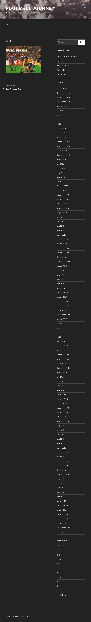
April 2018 (60, 284)
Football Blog (62, 595)
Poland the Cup (62, 61)
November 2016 (63, 359)
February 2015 (62, 452)
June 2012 (60, 532)
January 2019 (62, 244)
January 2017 (62, 350)
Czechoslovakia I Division (67, 57)
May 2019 (60, 226)
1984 (59, 577)
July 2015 (60, 430)
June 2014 (60, 488)
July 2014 (60, 483)
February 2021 (62, 133)
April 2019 (60, 230)
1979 (58, 555)
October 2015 (62, 417)
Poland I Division (63, 70)
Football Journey (31, 8)
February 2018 (62, 293)
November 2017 (63, 306)
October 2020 (62, 151)
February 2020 (62, 186)
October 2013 (62, 523)
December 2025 (63, 93)
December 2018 (63, 248)
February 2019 (62, 239)
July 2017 (60, 324)
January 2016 (62, 403)
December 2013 (63, 514)
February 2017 (62, 346)
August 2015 (62, 426)
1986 (59, 586)
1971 (58, 546)
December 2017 (63, 301)
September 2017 (63, 315)
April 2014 (60, 497)
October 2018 (62, 257)
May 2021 (60, 120)
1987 (58, 590)
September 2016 (63, 368)
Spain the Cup (62, 74)
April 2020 (61, 177)
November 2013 (63, 519)
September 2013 (63, 528)
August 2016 (62, 372)
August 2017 (62, 319)
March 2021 (61, 128)
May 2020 (61, 173)
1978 (58, 551)
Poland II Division (63, 66)
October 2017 (62, 310)
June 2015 (60, 435)
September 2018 (63, 261)
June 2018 (60, 275)
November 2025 (63, 97)
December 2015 (63, 408)
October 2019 (62, 204)
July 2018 (60, 270)
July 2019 (60, 217)
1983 (58, 573)
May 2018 (60, 279)
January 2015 (62, 457)
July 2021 (60, 111)
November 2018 (63, 253)
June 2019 (60, 222)
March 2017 (61, 341)
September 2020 (63, 155)
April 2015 (60, 443)
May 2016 (60, 386)
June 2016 (60, 381)
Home (8, 24)
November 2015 (63, 412)
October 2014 (62, 470)
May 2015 (60, 439)
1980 (59, 559)
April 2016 (60, 390)
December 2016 (63, 355)
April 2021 (60, 124)
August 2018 (62, 266)
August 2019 (62, 213)
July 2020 (60, 164)
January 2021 (62, 137)
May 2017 (60, 333)
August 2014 (62, 479)
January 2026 (62, 88)
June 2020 (61, 168)
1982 (58, 568)
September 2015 (63, 421)
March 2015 (61, 448)
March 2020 (61, 182)
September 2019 (63, 208)
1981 (58, 564)
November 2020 (63, 146)
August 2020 (62, 159)
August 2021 (62, 106)
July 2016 (60, 377)
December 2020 (63, 142)
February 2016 (62, 399)
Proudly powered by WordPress (17, 616)
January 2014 (62, 510)
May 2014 (60, 492)
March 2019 (61, 235)
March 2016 (61, 395)
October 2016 (62, 363)
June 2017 (60, 328)
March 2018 (61, 288)
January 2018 (62, 297)
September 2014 (63, 474)
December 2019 (63, 195)
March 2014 (61, 501)
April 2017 (60, 337)
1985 (59, 582)
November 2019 (63, 199)
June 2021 (60, 115)
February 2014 (62, 506)
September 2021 (63, 102)
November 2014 (63, 466)
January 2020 (62, 190)
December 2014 (63, 461)
